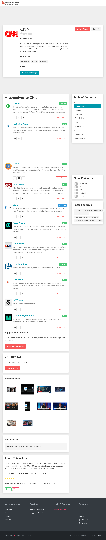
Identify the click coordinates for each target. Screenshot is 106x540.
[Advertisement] (53, 16)
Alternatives (79, 106)
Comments (79, 135)
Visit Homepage (31, 72)
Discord (8, 520)
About (81, 509)
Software (8, 509)
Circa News (19, 222)
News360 (18, 163)
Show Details (61, 117)
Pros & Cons (79, 118)
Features (78, 114)
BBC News (18, 184)
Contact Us (83, 513)
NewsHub (18, 279)
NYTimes (18, 300)
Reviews (78, 110)
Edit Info (96, 29)
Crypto (7, 516)
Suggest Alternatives (38, 513)
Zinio (15, 205)
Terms (91, 535)
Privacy (98, 535)
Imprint (81, 516)
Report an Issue (60, 509)
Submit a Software (37, 509)
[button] (103, 3)
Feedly (16, 103)
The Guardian (20, 264)
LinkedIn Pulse (20, 123)
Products (8, 513)
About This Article (82, 138)
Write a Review (83, 29)
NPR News (18, 243)
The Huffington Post (23, 315)
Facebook (83, 520)
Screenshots (79, 126)
